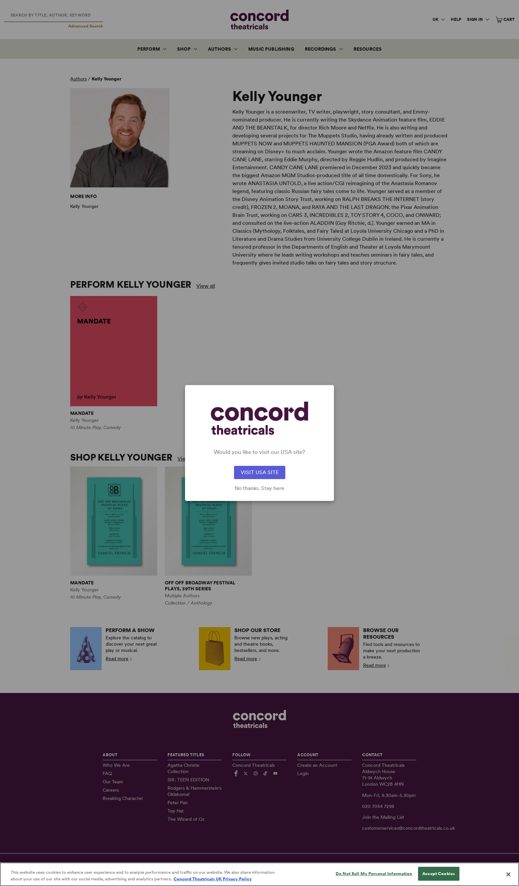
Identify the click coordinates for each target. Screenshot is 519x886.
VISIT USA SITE (260, 472)
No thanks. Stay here (259, 488)
